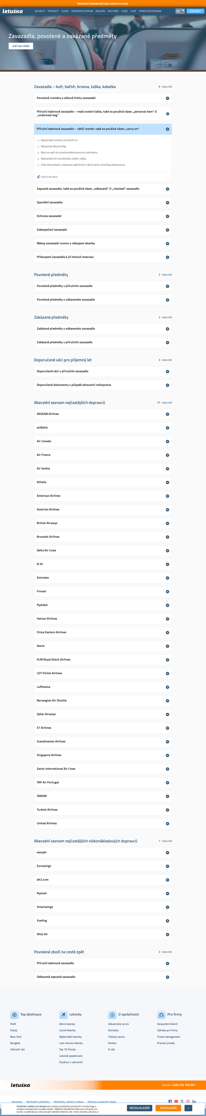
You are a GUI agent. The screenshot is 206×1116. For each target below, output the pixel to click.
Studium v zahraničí (71, 1062)
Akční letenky (67, 1024)
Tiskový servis (116, 1037)
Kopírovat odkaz (49, 176)
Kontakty (113, 1030)
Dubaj (13, 1030)
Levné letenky (67, 1030)
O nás (111, 1049)
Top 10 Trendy (67, 1049)
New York (15, 1037)
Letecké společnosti (70, 1056)
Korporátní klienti (167, 1024)
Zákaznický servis (118, 1024)
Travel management (168, 1037)
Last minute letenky (71, 1043)
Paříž (13, 1024)
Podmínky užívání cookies (69, 1101)
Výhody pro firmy (167, 1030)
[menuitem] (40, 11)
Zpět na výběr (20, 46)
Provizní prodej (166, 1043)
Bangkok (15, 1043)
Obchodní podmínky (38, 1101)
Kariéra (112, 1043)
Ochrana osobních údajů (102, 1101)
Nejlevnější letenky (70, 1037)
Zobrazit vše (17, 1049)
